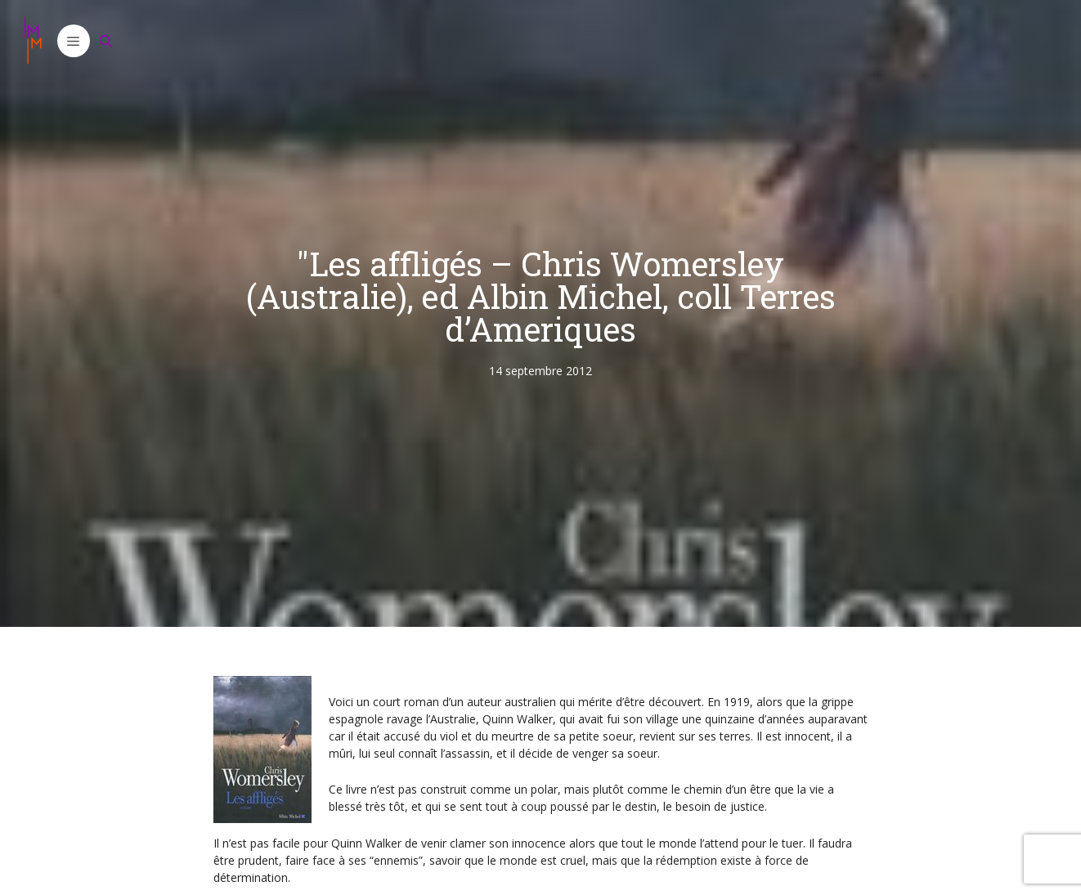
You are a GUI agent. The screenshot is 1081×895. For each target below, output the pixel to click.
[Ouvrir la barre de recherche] (106, 41)
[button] (73, 41)
